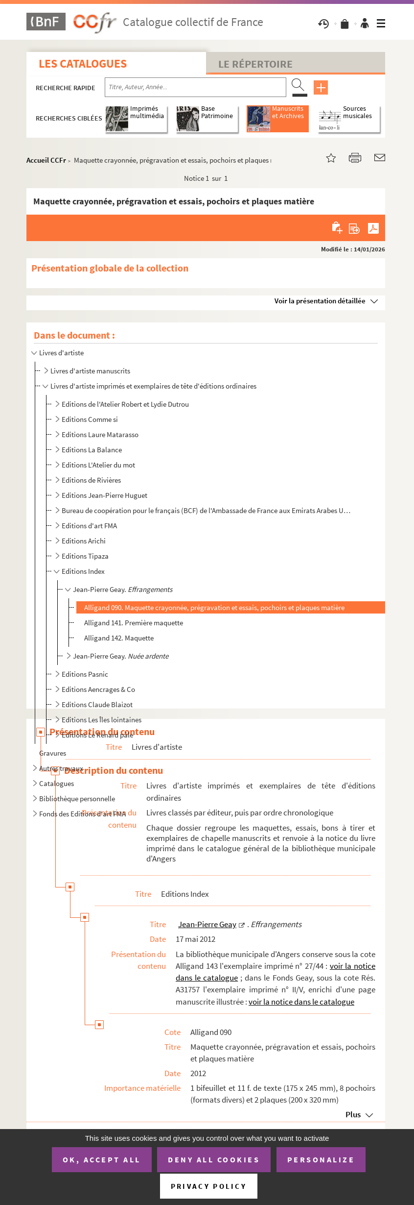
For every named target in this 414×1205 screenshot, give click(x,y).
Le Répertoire (255, 64)
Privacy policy (209, 1186)
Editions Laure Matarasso (100, 434)
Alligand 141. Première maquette (133, 622)
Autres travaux (61, 768)
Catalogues (56, 783)
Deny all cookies (214, 1159)
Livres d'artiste (61, 352)
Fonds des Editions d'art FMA (82, 813)
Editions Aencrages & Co (98, 689)
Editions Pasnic (85, 674)
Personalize (321, 1159)
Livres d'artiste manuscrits (90, 370)
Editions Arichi (84, 540)
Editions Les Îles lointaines (101, 719)
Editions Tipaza (85, 556)
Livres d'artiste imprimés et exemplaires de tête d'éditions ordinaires (153, 386)
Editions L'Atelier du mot (98, 464)
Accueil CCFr (46, 160)
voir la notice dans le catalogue (301, 1001)
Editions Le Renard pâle (97, 734)
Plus (353, 1114)
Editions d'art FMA (89, 525)
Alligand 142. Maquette (119, 637)
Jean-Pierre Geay (207, 924)
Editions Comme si (90, 419)
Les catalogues (83, 63)
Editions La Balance (92, 449)
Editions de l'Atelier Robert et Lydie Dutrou (125, 404)
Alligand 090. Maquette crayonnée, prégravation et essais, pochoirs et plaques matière (214, 607)
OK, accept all (102, 1159)
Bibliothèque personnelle (77, 798)
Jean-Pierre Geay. (122, 589)
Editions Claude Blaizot (97, 704)
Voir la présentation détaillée (320, 300)
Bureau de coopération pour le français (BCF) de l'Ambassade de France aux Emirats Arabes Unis (207, 510)
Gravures (52, 753)
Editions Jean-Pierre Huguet (104, 495)
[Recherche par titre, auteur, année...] (195, 87)
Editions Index (83, 571)
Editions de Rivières (91, 480)
